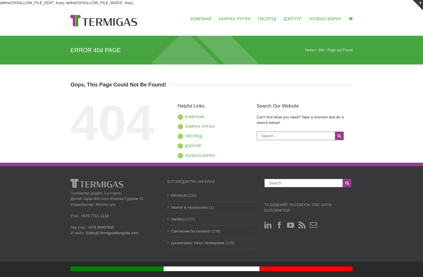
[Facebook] (279, 225)
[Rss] (302, 225)
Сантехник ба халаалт (190, 231)
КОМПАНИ (194, 117)
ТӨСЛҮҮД (193, 136)
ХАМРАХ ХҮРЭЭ (199, 126)
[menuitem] (204, 18)
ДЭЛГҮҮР (193, 146)
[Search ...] (296, 136)
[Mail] (313, 225)
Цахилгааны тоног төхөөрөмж (198, 243)
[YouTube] (290, 225)
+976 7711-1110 (95, 216)
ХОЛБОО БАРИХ (200, 155)
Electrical (179, 195)
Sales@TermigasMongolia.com (111, 233)
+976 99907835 (101, 227)
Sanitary (178, 219)
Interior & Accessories (189, 207)
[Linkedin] (267, 225)
